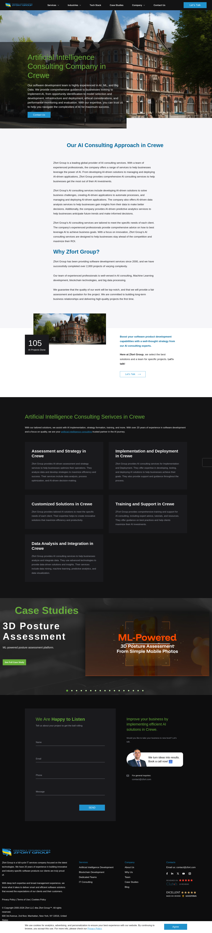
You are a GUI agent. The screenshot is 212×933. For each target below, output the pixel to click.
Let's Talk (195, 5)
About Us (129, 867)
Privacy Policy (94, 928)
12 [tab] (119, 690)
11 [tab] (114, 690)
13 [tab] (124, 690)
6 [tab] (91, 690)
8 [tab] (100, 690)
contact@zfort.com (141, 779)
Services (83, 862)
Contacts (170, 862)
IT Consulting (85, 882)
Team (127, 877)
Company (138, 5)
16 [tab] (138, 690)
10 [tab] (109, 690)
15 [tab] (133, 690)
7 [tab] (95, 690)
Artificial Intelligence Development (96, 867)
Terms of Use (23, 899)
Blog (127, 887)
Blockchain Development (91, 872)
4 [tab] (81, 690)
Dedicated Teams (88, 877)
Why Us (129, 872)
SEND (92, 807)
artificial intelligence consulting (76, 431)
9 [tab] (105, 690)
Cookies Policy (39, 899)
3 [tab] (76, 690)
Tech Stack (95, 5)
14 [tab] (128, 690)
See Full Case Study (14, 662)
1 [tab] (67, 690)
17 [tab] (143, 690)
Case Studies (116, 5)
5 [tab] (86, 690)
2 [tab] (72, 690)
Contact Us (159, 5)
